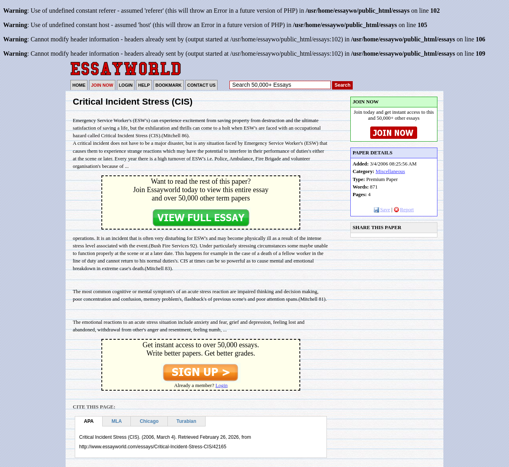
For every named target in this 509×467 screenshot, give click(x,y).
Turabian (186, 421)
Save (382, 209)
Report (404, 209)
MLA (116, 421)
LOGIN (126, 85)
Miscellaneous (390, 171)
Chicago (149, 421)
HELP (144, 85)
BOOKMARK (168, 85)
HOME (78, 85)
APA (88, 421)
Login (222, 385)
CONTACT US (201, 85)
